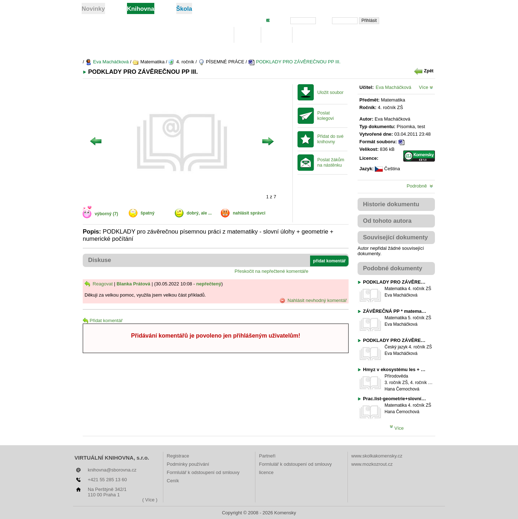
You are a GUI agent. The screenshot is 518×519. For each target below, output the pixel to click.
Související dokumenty (395, 237)
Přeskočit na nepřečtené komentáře (271, 271)
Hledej (276, 35)
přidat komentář (329, 260)
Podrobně (419, 186)
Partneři (267, 456)
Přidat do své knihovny (330, 139)
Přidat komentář (103, 320)
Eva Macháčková (107, 61)
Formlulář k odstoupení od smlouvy (203, 472)
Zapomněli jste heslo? (410, 20)
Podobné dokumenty (392, 268)
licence (266, 472)
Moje (247, 35)
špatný (148, 213)
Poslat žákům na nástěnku (330, 162)
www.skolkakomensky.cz (377, 456)
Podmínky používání (188, 464)
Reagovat (99, 283)
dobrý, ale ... (199, 213)
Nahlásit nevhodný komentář (313, 300)
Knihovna (215, 35)
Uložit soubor (330, 92)
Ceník (173, 480)
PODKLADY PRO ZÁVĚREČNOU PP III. (294, 61)
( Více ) (150, 499)
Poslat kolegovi (325, 115)
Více (426, 87)
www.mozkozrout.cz (372, 464)
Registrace (178, 456)
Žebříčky (311, 35)
